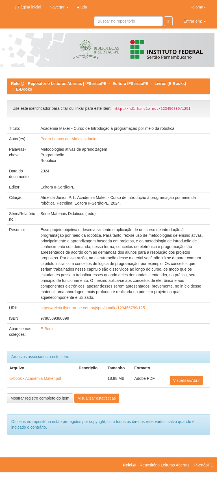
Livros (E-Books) (170, 83)
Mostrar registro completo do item (40, 398)
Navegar (59, 7)
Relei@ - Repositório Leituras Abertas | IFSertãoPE (59, 83)
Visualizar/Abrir (186, 380)
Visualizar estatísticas (97, 398)
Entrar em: (193, 21)
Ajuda (82, 7)
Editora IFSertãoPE (130, 83)
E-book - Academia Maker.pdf (35, 378)
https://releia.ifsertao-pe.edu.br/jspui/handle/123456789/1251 (93, 308)
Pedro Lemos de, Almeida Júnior (68, 139)
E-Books (24, 89)
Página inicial (28, 7)
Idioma (198, 7)
